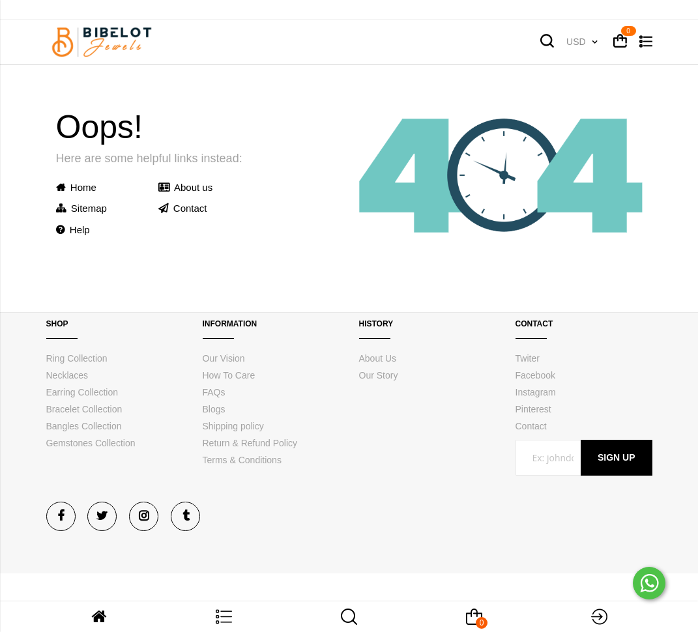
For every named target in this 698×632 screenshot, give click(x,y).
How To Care (229, 375)
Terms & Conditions (242, 460)
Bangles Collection (84, 426)
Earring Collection (82, 392)
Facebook (535, 375)
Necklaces (67, 375)
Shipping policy (233, 426)
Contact (182, 208)
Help (73, 229)
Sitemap (81, 208)
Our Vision (224, 358)
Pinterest (533, 409)
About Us (378, 358)
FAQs (214, 392)
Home (76, 187)
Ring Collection (77, 358)
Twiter (528, 358)
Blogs (214, 409)
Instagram (536, 392)
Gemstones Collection (91, 443)
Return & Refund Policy (250, 443)
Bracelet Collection (84, 409)
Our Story (378, 375)
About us (185, 187)
